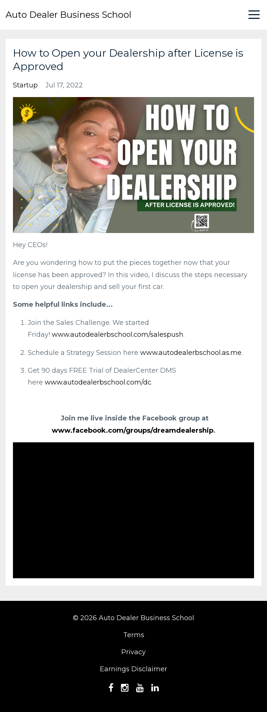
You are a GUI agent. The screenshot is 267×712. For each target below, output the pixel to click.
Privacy (133, 652)
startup (25, 85)
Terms (133, 635)
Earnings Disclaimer (133, 669)
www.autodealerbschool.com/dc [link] (98, 382)
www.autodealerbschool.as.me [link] (190, 353)
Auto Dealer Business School (68, 14)
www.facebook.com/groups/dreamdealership (132, 430)
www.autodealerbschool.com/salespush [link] (117, 334)
